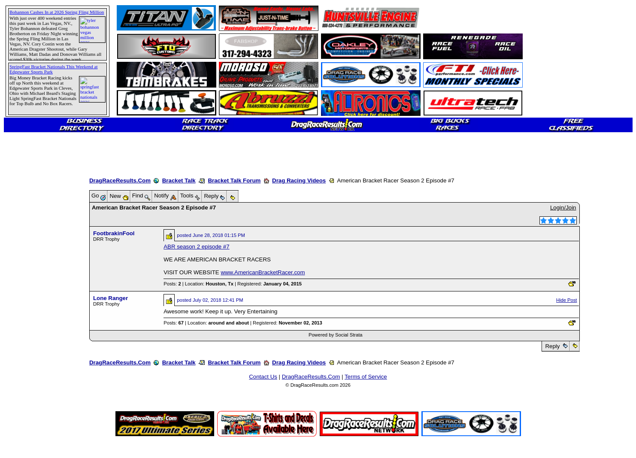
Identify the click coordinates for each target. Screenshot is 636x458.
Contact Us (263, 376)
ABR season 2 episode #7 (196, 246)
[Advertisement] (36, 311)
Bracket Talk (179, 180)
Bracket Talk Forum (234, 180)
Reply (552, 346)
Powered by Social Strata (336, 334)
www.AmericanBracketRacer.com (263, 272)
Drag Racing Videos (299, 180)
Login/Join (563, 207)
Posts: (172, 283)
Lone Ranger (110, 298)
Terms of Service (366, 376)
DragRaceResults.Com (120, 180)
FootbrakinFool (114, 233)
